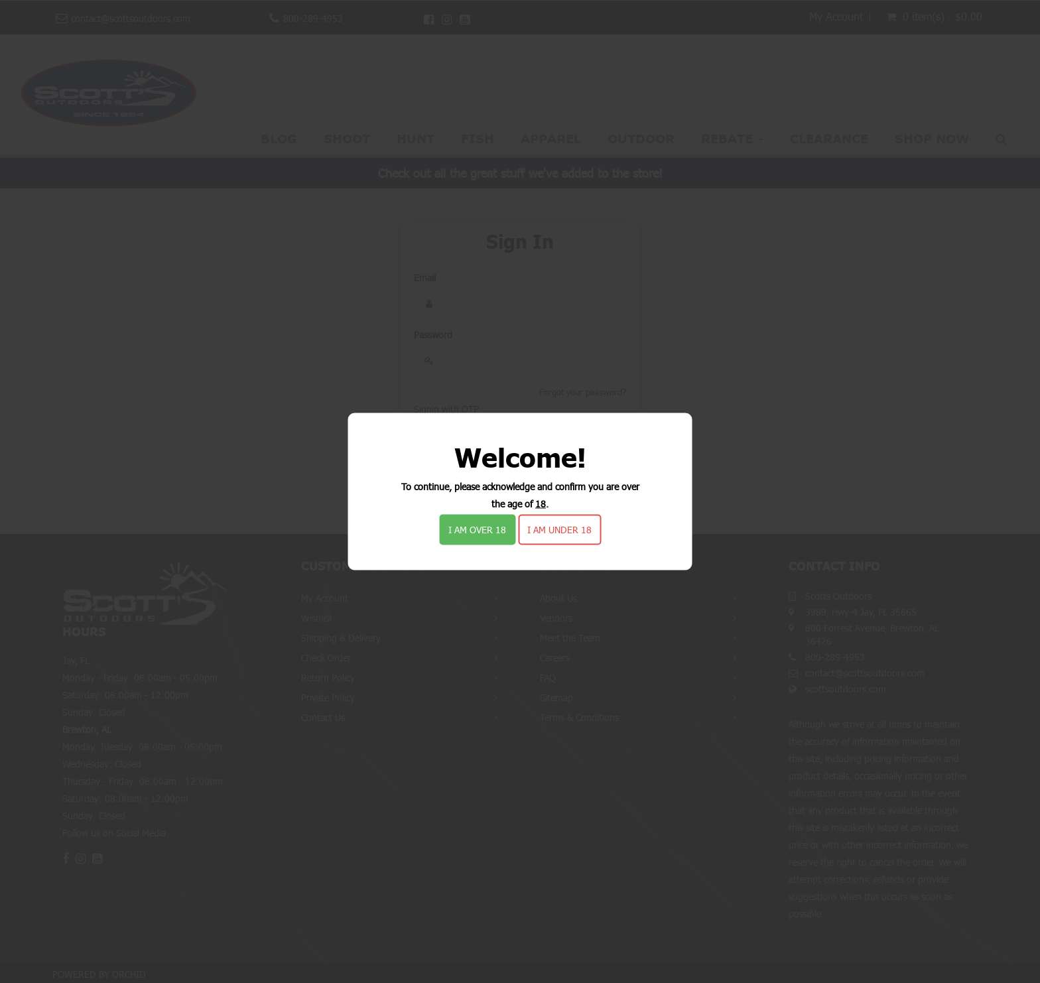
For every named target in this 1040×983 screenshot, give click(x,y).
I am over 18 (477, 529)
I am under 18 (559, 529)
